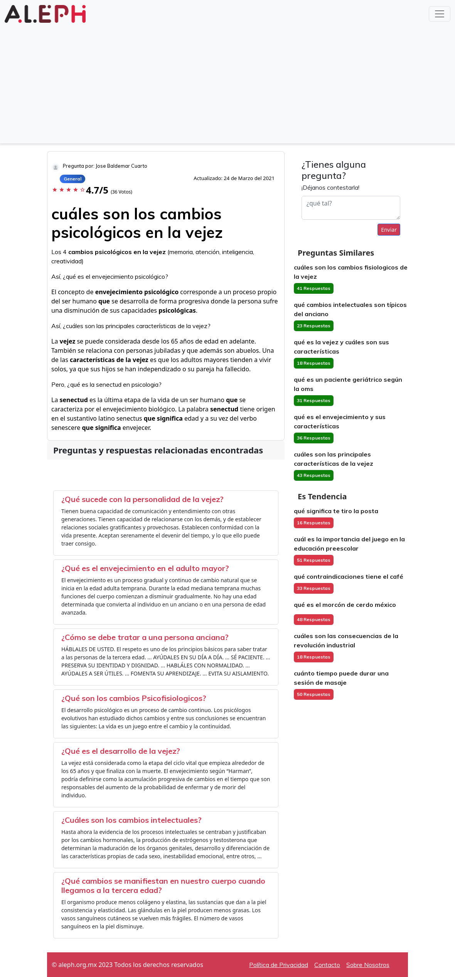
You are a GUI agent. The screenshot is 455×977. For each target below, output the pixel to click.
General (72, 179)
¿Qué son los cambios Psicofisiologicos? (133, 698)
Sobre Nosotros (367, 965)
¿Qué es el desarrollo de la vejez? (120, 751)
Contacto (327, 965)
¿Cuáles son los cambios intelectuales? (131, 820)
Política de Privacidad (278, 965)
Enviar (389, 229)
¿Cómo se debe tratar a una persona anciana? (145, 637)
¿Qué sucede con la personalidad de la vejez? (142, 499)
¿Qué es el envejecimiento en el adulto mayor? (145, 568)
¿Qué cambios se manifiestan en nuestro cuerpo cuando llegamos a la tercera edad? (163, 885)
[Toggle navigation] (439, 14)
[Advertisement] (227, 82)
